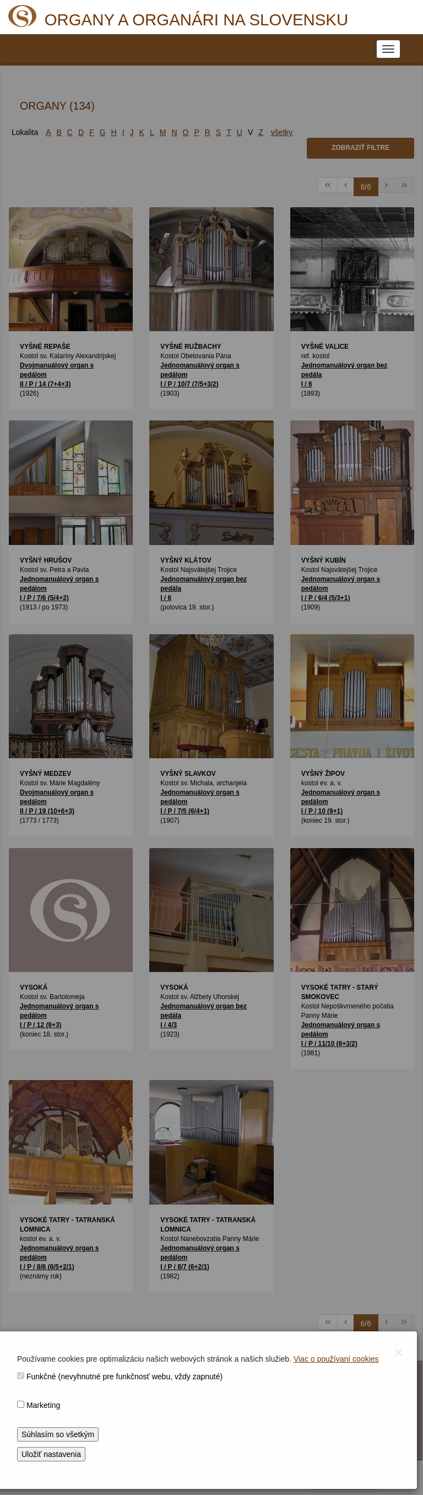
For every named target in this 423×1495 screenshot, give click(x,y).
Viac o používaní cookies (336, 1358)
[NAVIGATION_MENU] (388, 49)
